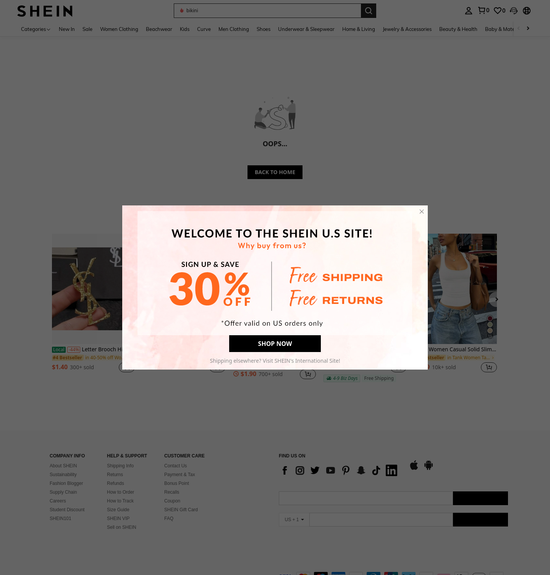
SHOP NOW (275, 343)
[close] (422, 211)
